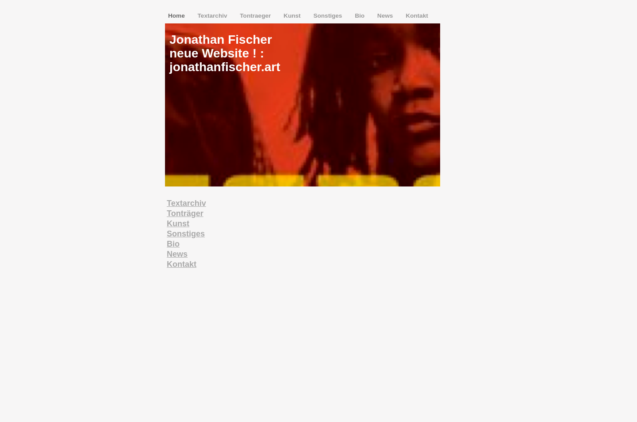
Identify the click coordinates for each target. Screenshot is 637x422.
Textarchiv (213, 15)
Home (177, 15)
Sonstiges (328, 15)
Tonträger (185, 213)
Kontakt (417, 15)
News (386, 15)
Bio (360, 15)
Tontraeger (256, 15)
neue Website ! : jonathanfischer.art (224, 60)
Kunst (293, 15)
